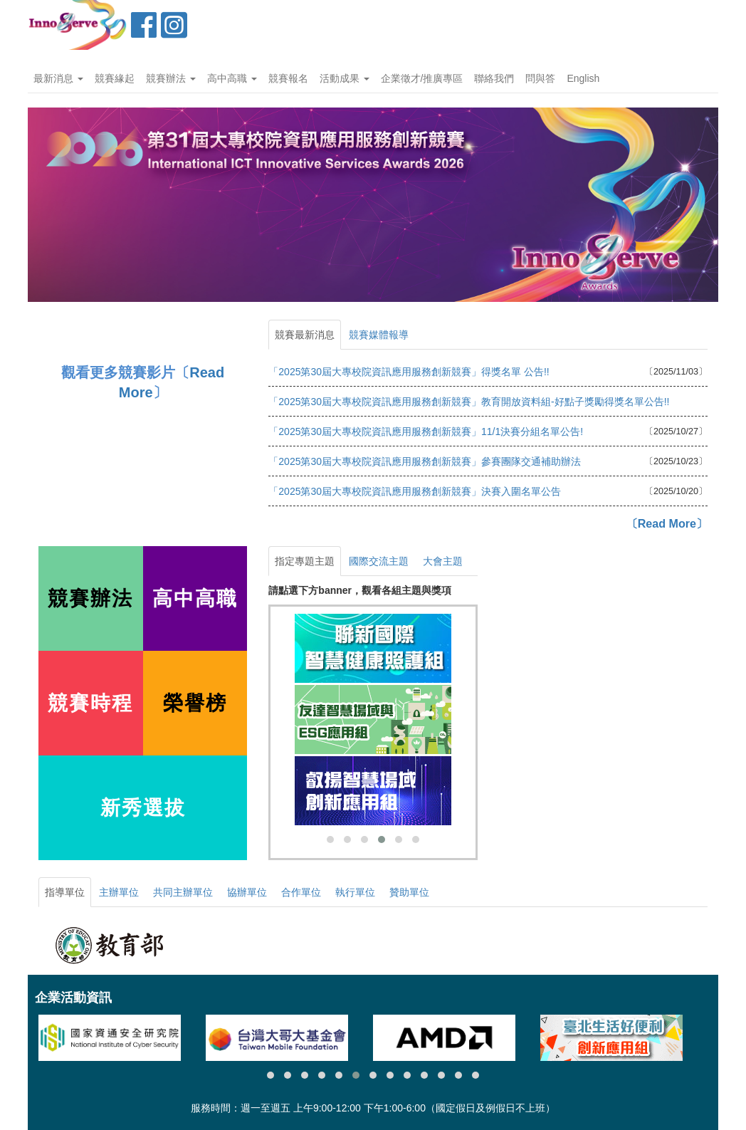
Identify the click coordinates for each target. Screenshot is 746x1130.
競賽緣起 (115, 78)
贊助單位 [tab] (409, 892)
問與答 (540, 78)
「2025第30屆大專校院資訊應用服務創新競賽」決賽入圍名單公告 (414, 491)
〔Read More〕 (667, 523)
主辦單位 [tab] (119, 892)
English (583, 78)
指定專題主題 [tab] (305, 561)
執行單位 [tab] (355, 892)
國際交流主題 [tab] (379, 561)
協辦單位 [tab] (247, 892)
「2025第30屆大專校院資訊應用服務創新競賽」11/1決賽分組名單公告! (425, 431)
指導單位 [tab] (65, 892)
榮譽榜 (195, 703)
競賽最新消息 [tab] (305, 334)
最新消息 (58, 78)
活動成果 (344, 78)
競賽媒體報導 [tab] (379, 334)
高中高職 (232, 78)
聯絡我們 (494, 78)
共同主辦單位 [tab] (183, 892)
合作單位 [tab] (301, 892)
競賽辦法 (171, 78)
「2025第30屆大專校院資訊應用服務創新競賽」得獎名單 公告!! (408, 371)
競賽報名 (288, 78)
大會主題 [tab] (443, 561)
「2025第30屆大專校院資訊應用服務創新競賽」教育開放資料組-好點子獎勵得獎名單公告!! (468, 401)
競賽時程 (90, 703)
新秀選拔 (143, 808)
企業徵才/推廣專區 (422, 78)
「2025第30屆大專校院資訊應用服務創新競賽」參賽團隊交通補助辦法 (424, 461)
